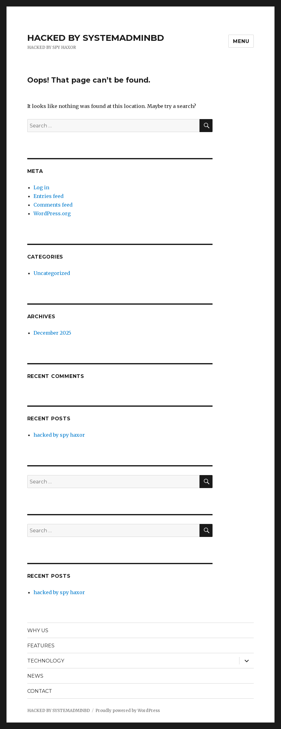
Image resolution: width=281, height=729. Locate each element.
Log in (41, 187)
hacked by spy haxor (59, 435)
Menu (241, 41)
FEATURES (41, 646)
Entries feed (48, 196)
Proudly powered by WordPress (127, 710)
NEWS (35, 676)
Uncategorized (51, 273)
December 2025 (52, 333)
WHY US (37, 630)
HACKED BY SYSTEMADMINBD (95, 37)
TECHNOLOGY (45, 661)
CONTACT (39, 691)
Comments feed (52, 205)
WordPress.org (52, 213)
